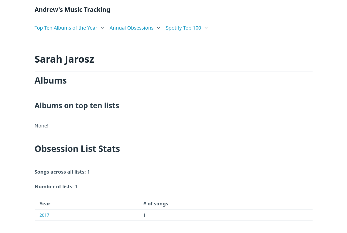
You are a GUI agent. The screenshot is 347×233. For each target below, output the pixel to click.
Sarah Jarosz (64, 59)
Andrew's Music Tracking (72, 9)
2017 (44, 215)
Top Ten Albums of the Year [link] (66, 27)
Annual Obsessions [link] (132, 27)
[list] (70, 27)
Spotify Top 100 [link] (183, 27)
